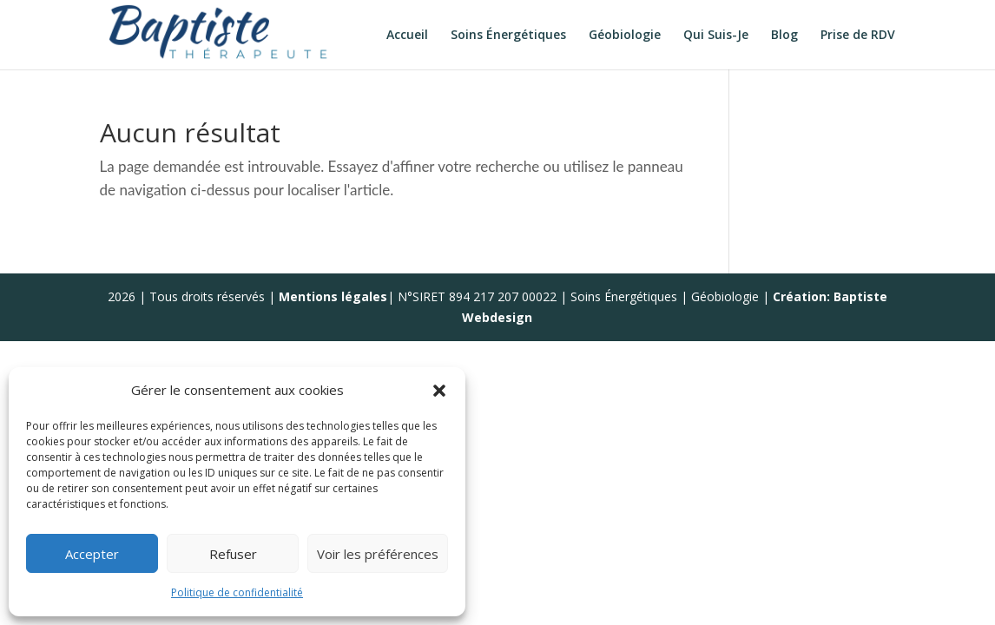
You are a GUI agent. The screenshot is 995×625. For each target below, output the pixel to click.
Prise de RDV (857, 36)
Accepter (92, 553)
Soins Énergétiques (508, 36)
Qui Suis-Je (715, 36)
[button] (439, 390)
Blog (784, 36)
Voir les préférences (377, 553)
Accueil (407, 36)
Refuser (233, 553)
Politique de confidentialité (237, 592)
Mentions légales (333, 296)
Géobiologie (625, 36)
